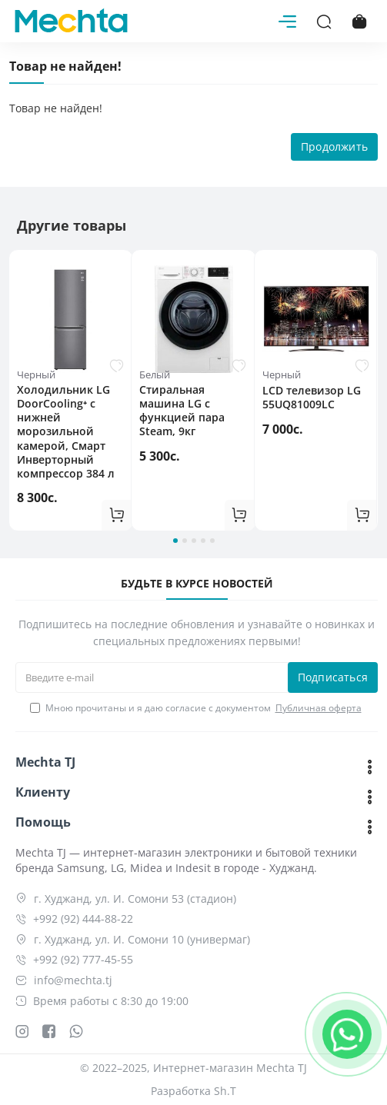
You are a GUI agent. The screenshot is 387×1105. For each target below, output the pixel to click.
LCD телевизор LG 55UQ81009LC (311, 397)
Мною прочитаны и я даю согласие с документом (197, 708)
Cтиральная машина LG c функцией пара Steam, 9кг (182, 411)
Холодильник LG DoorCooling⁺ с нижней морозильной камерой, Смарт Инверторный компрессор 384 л (66, 432)
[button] (175, 540)
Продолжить (334, 146)
